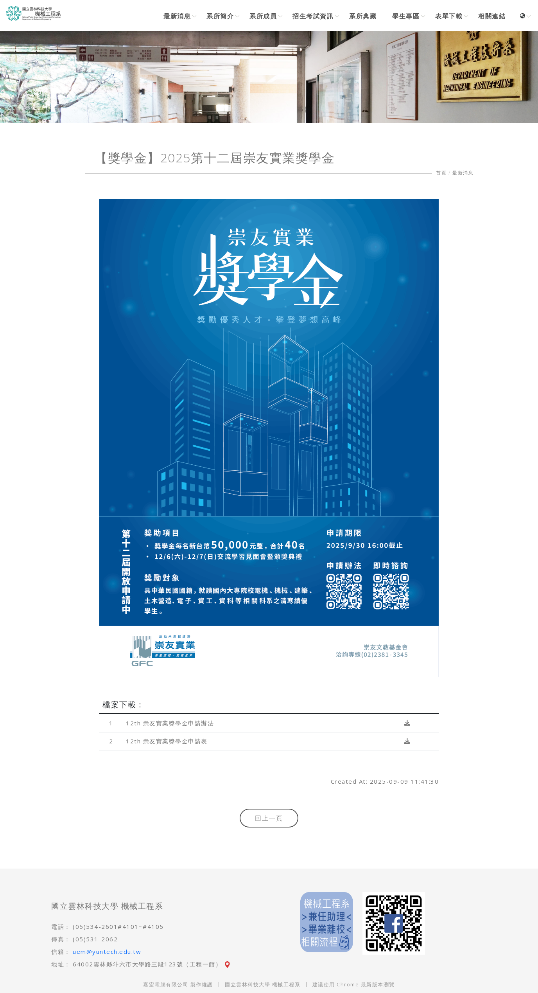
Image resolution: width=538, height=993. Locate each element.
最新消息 (462, 172)
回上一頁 (269, 818)
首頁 (441, 172)
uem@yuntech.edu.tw (107, 951)
